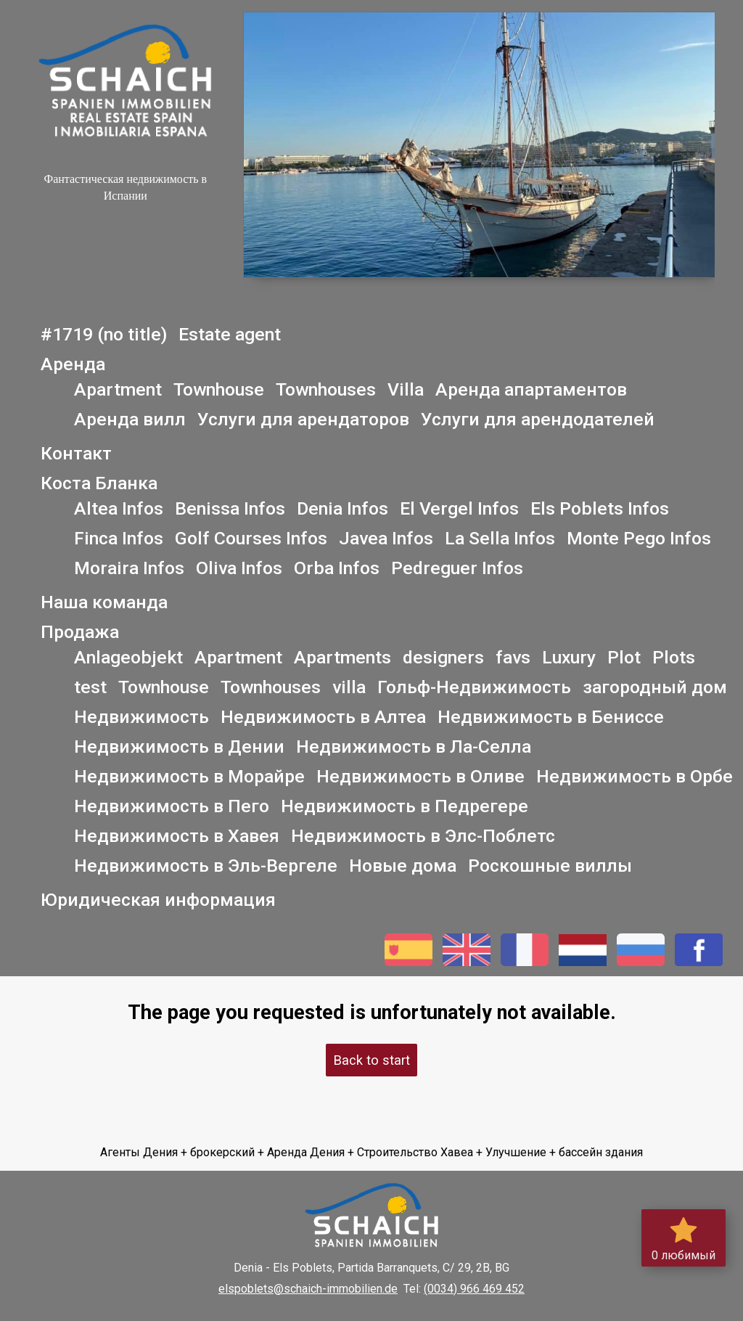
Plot (624, 657)
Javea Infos (386, 538)
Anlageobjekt (128, 657)
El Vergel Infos (459, 508)
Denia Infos (342, 508)
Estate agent (229, 334)
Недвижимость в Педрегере (404, 806)
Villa (405, 389)
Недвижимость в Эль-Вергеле (205, 865)
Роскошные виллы (550, 865)
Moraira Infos (129, 567)
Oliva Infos (239, 567)
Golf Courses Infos (251, 538)
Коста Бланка (99, 483)
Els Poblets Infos (599, 508)
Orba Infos (336, 567)
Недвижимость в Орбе (634, 776)
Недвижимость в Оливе (420, 776)
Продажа (80, 631)
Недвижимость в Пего (171, 806)
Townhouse (218, 389)
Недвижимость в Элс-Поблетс (423, 835)
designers (443, 657)
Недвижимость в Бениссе (551, 716)
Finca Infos (118, 538)
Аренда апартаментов (531, 389)
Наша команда (104, 602)
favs (513, 657)
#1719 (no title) (104, 334)
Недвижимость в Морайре (189, 776)
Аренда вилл (130, 419)
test (90, 687)
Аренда (73, 364)
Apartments (342, 657)
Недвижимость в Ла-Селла (413, 746)
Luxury (569, 657)
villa (349, 687)
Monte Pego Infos (639, 538)
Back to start (371, 1060)
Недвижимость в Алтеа (323, 716)
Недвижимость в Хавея (176, 835)
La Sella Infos (500, 538)
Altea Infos (118, 508)
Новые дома (402, 865)
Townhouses (326, 389)
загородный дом (655, 687)
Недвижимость (141, 716)
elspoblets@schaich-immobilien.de (308, 1289)
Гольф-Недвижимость (474, 687)
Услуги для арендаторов (303, 419)
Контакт (76, 453)
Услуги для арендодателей (537, 419)
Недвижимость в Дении (179, 746)
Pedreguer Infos (457, 567)
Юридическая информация (158, 899)
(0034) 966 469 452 (474, 1289)
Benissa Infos (230, 508)
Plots (673, 657)
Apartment (118, 389)
